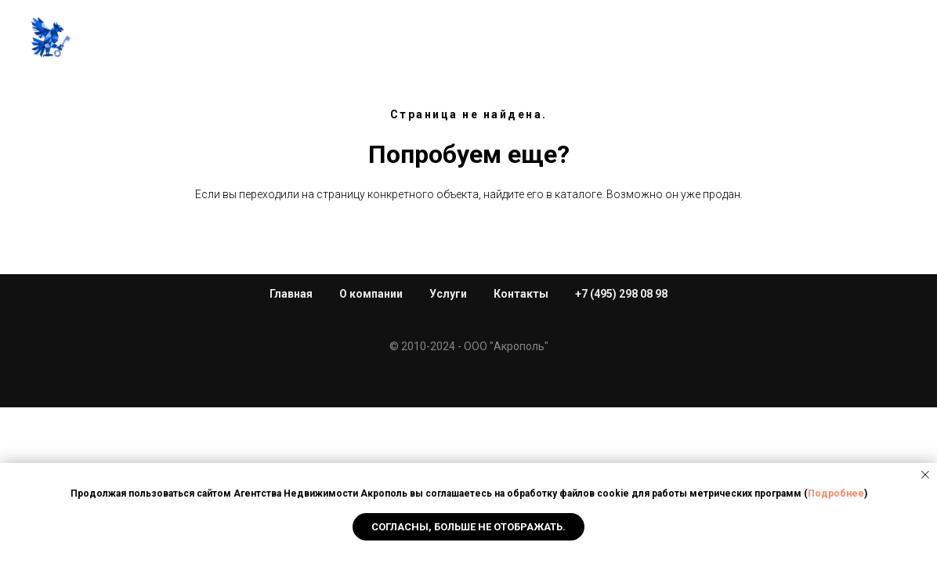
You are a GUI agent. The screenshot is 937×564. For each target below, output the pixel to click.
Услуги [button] (319, 39)
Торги (585, 39)
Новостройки (421, 39)
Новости (656, 39)
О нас (255, 39)
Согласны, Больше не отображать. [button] (468, 527)
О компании (371, 293)
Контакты (740, 39)
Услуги (448, 293)
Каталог (516, 39)
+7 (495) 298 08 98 (850, 39)
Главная (186, 39)
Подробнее (836, 493)
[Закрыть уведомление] (925, 475)
